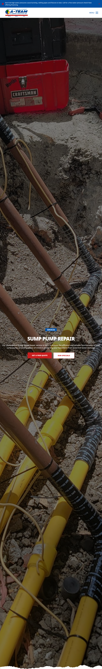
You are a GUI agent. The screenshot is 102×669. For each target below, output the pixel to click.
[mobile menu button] (96, 12)
